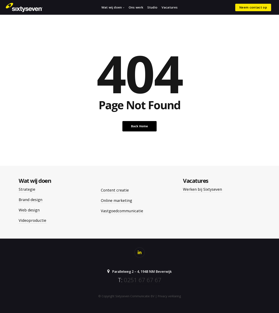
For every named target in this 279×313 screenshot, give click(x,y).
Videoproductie (32, 220)
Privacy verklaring (169, 296)
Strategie (27, 189)
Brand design (30, 199)
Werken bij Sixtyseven (202, 189)
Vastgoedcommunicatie (122, 210)
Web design (29, 209)
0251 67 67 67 (142, 280)
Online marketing (116, 200)
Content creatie (115, 190)
